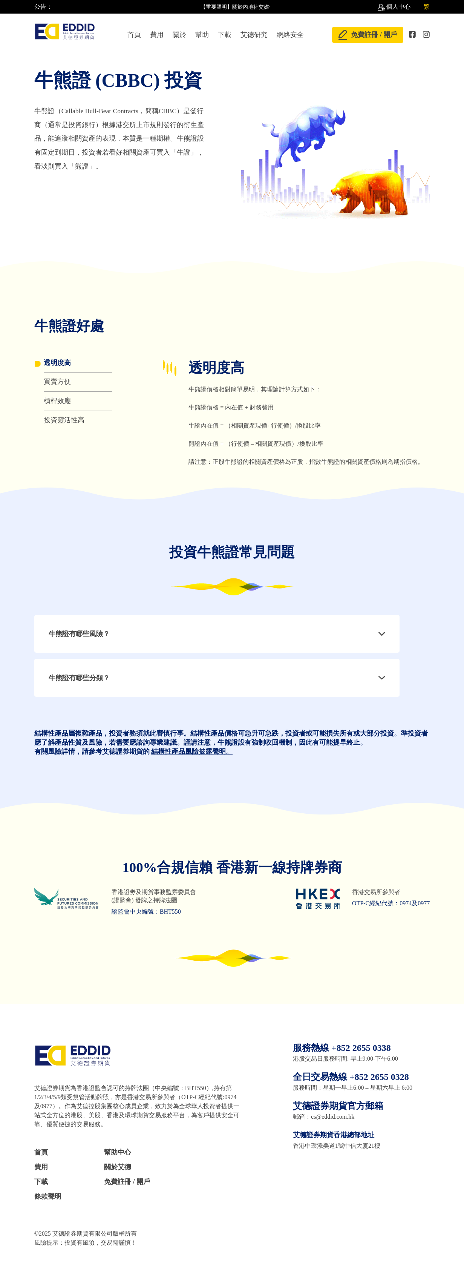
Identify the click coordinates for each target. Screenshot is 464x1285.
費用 (157, 34)
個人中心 (398, 6)
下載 (224, 34)
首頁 (134, 34)
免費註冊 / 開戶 (367, 34)
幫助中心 (117, 1152)
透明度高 (57, 362)
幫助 (202, 34)
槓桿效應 (57, 401)
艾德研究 (254, 34)
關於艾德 (117, 1167)
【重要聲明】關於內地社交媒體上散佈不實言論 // (260, 7)
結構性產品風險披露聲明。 (192, 751)
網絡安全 (290, 34)
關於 (179, 34)
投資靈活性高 (64, 420)
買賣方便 (57, 381)
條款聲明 (47, 1196)
